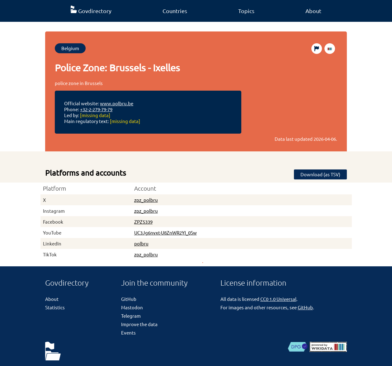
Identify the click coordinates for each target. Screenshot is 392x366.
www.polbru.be (116, 103)
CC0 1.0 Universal (278, 299)
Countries (175, 10)
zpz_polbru (146, 200)
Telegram (131, 316)
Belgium (70, 48)
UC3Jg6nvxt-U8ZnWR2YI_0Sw (165, 232)
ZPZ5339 (143, 222)
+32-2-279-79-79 (96, 109)
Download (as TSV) (320, 174)
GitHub (128, 299)
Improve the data (139, 324)
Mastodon (132, 307)
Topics (246, 10)
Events (128, 332)
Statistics (55, 307)
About (313, 10)
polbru (141, 243)
